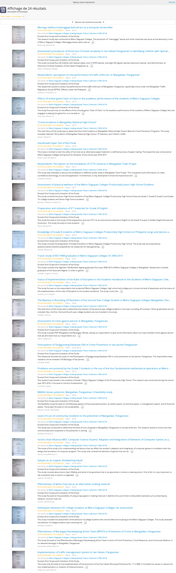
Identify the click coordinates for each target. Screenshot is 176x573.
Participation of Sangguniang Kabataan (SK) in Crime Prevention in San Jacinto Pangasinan (87, 344)
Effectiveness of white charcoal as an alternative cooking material (74, 484)
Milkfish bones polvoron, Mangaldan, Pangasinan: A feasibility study (75, 392)
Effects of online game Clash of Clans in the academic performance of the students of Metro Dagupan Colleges (99, 98)
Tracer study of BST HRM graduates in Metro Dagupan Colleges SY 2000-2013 (80, 255)
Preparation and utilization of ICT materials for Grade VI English (73, 208)
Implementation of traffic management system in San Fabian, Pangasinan (78, 552)
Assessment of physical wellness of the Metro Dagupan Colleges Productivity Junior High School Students (96, 184)
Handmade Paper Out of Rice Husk (57, 143)
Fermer (172, 2)
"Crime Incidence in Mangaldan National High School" (67, 122)
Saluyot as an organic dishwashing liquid (60, 460)
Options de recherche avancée (88, 22)
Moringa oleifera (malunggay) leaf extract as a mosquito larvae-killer (75, 27)
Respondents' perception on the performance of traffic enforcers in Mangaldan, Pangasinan (89, 74)
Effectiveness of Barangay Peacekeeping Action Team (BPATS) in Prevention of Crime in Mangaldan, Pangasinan (99, 531)
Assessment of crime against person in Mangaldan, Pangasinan (73, 321)
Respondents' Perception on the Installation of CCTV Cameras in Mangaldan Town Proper (87, 163)
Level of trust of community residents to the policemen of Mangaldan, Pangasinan (83, 415)
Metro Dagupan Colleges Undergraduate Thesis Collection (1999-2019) (78, 33)
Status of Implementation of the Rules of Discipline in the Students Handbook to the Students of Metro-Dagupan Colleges (105, 279)
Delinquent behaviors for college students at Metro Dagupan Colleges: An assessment (85, 507)
